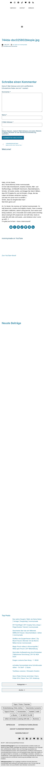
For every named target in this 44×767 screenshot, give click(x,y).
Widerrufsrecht (22, 733)
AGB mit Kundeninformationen (22, 729)
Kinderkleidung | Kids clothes (13, 708)
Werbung (31, 8)
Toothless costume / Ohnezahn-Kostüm (26, 671)
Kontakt (22, 8)
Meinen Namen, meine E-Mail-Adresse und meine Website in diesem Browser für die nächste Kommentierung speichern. (21, 132)
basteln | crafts (34, 711)
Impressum (10, 725)
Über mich (13, 8)
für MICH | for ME (26, 715)
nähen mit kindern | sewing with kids (17, 719)
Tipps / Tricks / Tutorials (21, 704)
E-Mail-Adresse (7, 122)
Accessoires (22, 711)
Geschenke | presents (33, 708)
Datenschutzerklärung (28, 725)
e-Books (14, 715)
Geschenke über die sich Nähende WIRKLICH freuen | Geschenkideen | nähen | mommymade (27, 633)
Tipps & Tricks (9, 711)
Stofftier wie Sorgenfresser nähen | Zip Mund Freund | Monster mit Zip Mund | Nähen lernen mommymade (26, 641)
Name (4, 115)
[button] (21, 26)
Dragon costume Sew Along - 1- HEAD (26, 660)
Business (36, 719)
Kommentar (6, 92)
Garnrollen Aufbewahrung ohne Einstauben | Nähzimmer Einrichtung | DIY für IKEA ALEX (27, 654)
